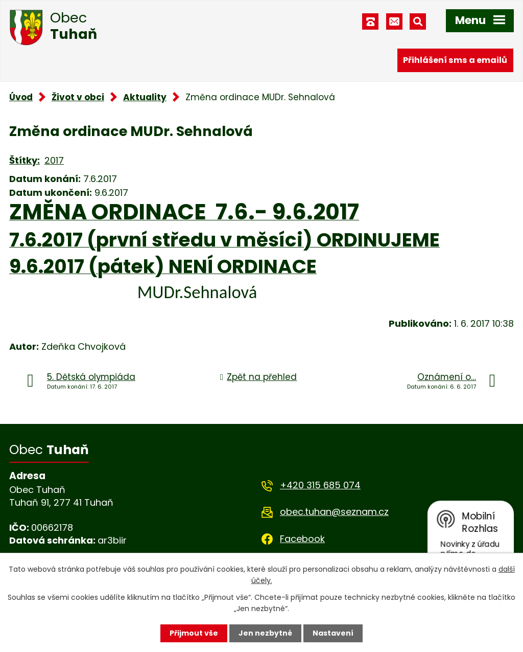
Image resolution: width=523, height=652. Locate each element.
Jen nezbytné (265, 633)
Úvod (21, 97)
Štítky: (24, 160)
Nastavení (333, 633)
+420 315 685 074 (320, 485)
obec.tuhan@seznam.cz (334, 511)
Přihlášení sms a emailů (455, 60)
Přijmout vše (194, 633)
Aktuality (145, 97)
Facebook (302, 538)
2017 (54, 160)
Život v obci (78, 97)
